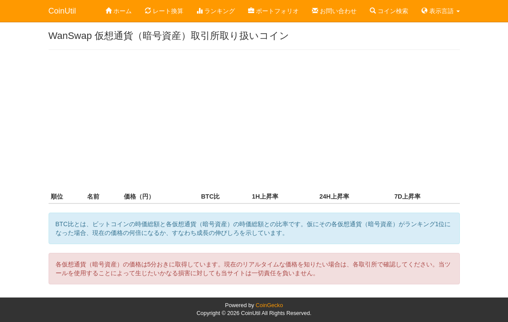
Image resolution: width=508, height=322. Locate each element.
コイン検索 (389, 10)
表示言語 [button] (440, 10)
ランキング (215, 10)
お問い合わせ (334, 10)
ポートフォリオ (273, 10)
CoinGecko (269, 305)
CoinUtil (62, 11)
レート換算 (164, 10)
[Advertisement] (254, 120)
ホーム (118, 10)
